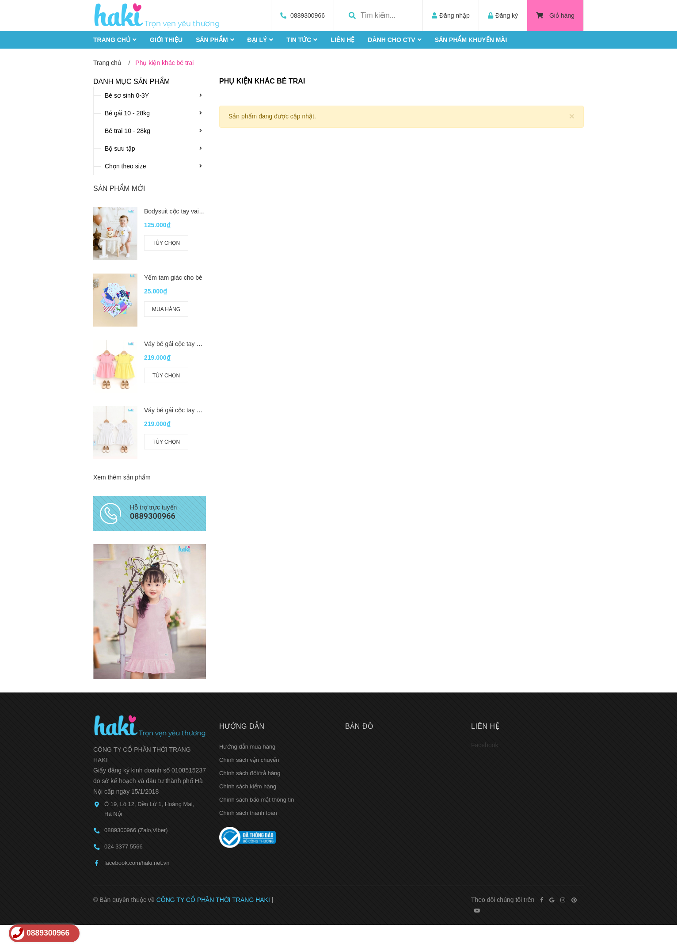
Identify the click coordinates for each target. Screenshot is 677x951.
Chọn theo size (125, 166)
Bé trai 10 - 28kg (127, 130)
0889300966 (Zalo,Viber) (136, 683)
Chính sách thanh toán (248, 665)
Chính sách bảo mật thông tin (256, 652)
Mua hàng (166, 309)
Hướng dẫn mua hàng (247, 599)
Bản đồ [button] (359, 578)
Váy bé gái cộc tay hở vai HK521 (189, 343)
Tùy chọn (166, 243)
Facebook (484, 597)
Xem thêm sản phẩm (122, 458)
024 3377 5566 (123, 699)
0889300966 (307, 15)
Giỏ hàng (555, 15)
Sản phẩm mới (119, 188)
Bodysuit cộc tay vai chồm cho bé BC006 (200, 211)
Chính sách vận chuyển (249, 612)
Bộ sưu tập (120, 148)
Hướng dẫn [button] (242, 578)
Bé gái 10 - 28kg (127, 113)
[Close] (571, 116)
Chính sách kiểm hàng (247, 638)
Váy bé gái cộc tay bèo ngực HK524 (193, 400)
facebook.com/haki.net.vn (136, 715)
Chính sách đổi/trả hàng (250, 625)
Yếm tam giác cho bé (173, 277)
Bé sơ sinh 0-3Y (127, 95)
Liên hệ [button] (485, 578)
